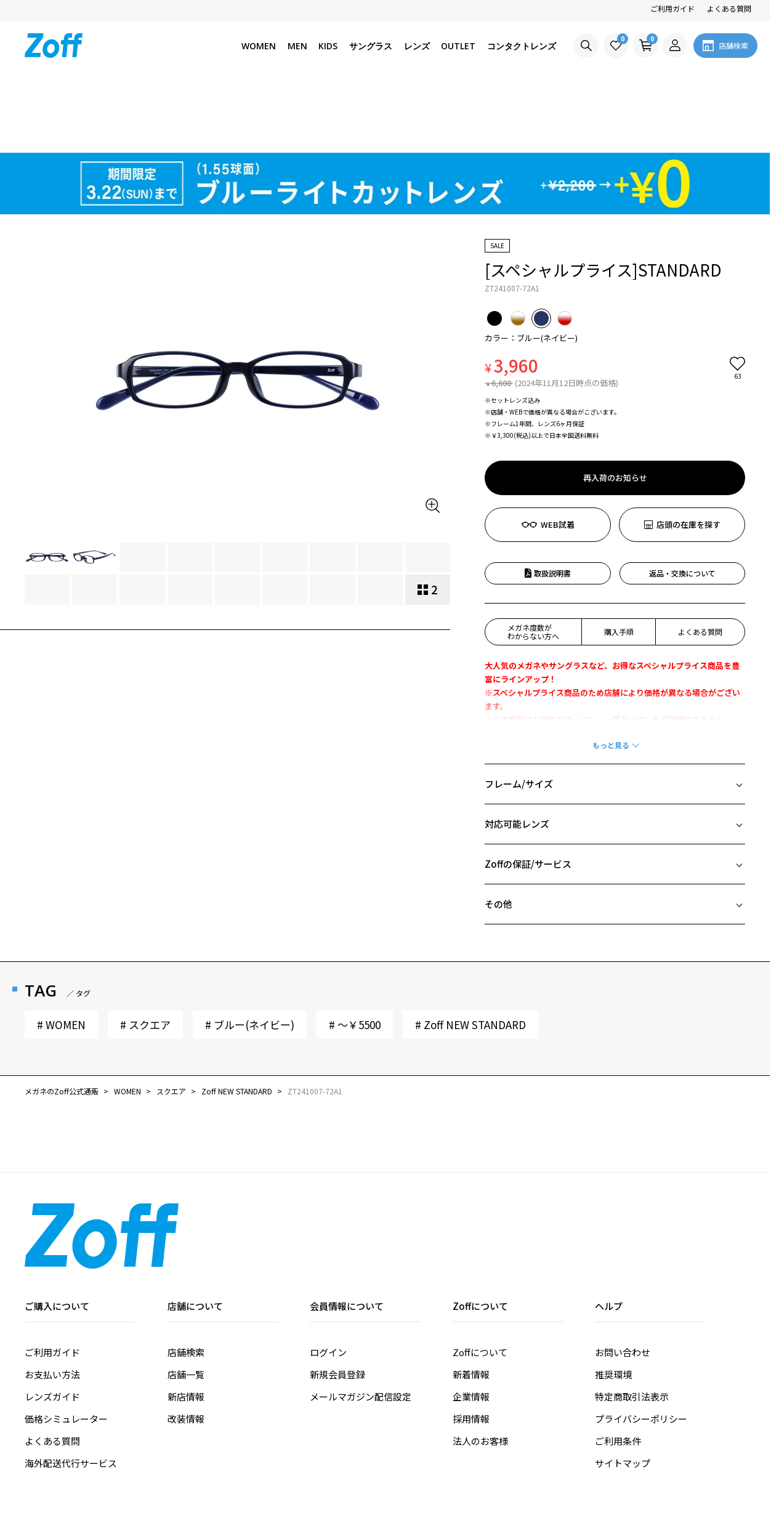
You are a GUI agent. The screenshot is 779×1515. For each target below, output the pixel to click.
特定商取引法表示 (632, 1326)
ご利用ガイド (672, 8)
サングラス (370, 46)
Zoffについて (480, 1281)
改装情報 (186, 1348)
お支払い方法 (52, 1304)
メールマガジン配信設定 (360, 1326)
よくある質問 (729, 8)
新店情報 (186, 1326)
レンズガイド (52, 1326)
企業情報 (471, 1326)
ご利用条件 (618, 1370)
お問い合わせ (622, 1281)
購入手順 (619, 561)
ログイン (328, 1281)
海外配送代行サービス (71, 1392)
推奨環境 (613, 1304)
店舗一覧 (186, 1304)
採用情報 (471, 1348)
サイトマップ (622, 1392)
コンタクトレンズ (521, 46)
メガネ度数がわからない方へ (533, 561)
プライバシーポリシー (641, 1348)
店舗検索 (186, 1281)
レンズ (417, 46)
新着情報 (471, 1304)
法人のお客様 (480, 1370)
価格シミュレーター (66, 1348)
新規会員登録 (337, 1304)
